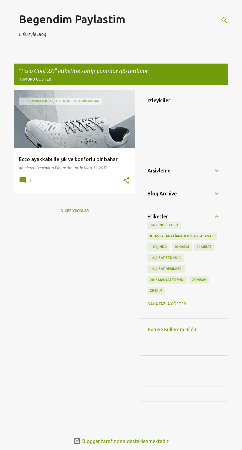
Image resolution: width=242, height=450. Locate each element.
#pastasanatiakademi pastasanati (182, 236)
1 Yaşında (158, 247)
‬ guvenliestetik (164, 225)
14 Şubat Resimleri (166, 269)
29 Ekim (156, 290)
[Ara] (224, 20)
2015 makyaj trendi (167, 280)
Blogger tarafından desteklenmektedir (121, 441)
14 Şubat (204, 247)
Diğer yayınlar (74, 211)
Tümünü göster (35, 79)
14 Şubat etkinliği (166, 258)
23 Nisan (199, 280)
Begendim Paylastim (72, 19)
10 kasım (181, 247)
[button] (126, 181)
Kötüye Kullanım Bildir (172, 329)
